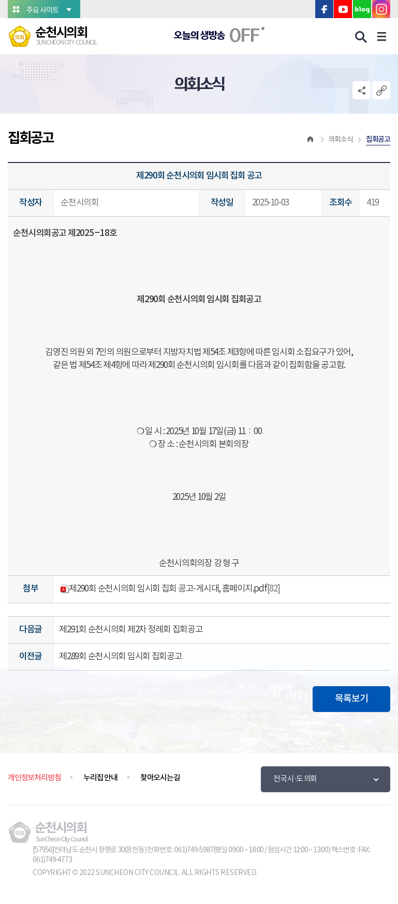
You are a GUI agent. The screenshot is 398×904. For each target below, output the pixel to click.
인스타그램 (381, 9)
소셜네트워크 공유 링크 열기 (361, 90)
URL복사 (381, 90)
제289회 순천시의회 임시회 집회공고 (120, 656)
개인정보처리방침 (34, 778)
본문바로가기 (0, 0)
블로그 (362, 9)
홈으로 (310, 140)
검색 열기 (361, 37)
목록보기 (351, 698)
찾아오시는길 (160, 778)
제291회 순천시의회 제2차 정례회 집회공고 (130, 630)
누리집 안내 (100, 778)
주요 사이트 (42, 9)
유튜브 (343, 9)
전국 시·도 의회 (295, 779)
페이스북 (324, 9)
